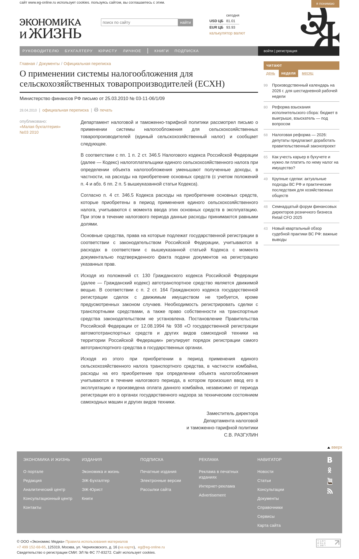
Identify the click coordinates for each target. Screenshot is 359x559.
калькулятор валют (227, 33)
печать (103, 110)
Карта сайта (269, 525)
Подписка (186, 51)
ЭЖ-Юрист (92, 489)
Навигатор (269, 459)
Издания (92, 459)
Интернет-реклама (217, 486)
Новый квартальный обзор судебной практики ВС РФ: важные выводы (304, 234)
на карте (126, 547)
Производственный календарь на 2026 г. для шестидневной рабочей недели (304, 91)
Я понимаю (325, 3)
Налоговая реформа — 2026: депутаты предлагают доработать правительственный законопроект (304, 140)
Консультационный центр (47, 498)
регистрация (286, 51)
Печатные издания (158, 471)
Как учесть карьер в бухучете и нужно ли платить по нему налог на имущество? (305, 162)
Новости (265, 471)
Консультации (270, 489)
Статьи (264, 480)
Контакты (32, 507)
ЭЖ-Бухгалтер (96, 480)
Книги (162, 51)
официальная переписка (65, 110)
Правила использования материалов (97, 541)
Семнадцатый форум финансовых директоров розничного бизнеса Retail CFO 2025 (304, 212)
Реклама (208, 459)
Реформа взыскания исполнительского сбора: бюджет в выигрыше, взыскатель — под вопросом (304, 115)
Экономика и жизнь (100, 471)
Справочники (270, 507)
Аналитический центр (44, 489)
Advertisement (212, 495)
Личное (132, 51)
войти (268, 51)
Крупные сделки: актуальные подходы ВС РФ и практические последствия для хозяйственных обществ (302, 187)
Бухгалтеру (79, 51)
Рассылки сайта (155, 489)
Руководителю (40, 51)
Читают (274, 65)
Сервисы (266, 516)
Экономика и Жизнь (46, 459)
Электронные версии (160, 480)
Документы (268, 498)
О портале (33, 471)
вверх (334, 447)
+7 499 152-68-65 (31, 547)
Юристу (107, 51)
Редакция (32, 480)
